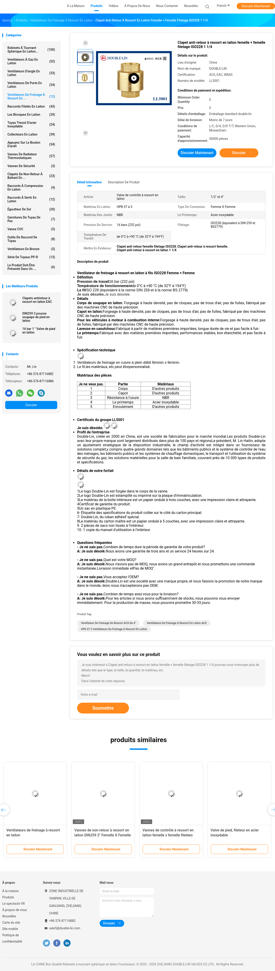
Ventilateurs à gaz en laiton (31, 61)
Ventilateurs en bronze (31, 249)
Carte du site (11, 922)
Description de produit (123, 182)
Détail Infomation (89, 182)
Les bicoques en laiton (31, 114)
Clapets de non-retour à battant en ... (31, 175)
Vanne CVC (31, 229)
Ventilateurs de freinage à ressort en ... (31, 96)
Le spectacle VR (13, 903)
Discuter (31, 405)
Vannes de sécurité (31, 166)
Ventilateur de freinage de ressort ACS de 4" (108, 623)
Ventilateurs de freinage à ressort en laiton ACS (177, 623)
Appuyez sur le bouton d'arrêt (31, 144)
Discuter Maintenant (256, 6)
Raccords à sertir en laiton (31, 199)
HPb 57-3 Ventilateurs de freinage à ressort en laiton (114, 629)
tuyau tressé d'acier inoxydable (31, 124)
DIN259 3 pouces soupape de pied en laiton (36, 317)
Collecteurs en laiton (31, 134)
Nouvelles (9, 916)
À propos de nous (14, 910)
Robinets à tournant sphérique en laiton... (31, 49)
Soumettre (103, 708)
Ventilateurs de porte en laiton (31, 84)
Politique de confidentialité (12, 938)
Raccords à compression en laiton (31, 187)
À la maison (10, 891)
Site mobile (10, 929)
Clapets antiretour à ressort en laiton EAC (37, 300)
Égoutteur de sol (31, 209)
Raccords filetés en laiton (31, 106)
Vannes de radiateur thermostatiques (31, 156)
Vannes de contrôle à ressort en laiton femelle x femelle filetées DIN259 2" (168, 835)
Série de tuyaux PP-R (31, 257)
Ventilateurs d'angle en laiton (31, 73)
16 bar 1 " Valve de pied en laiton (38, 330)
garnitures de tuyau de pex (31, 219)
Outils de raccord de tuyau (31, 239)
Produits (8, 897)
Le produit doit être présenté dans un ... (31, 267)
